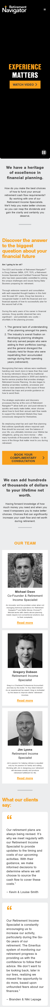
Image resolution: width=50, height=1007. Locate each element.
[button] (45, 9)
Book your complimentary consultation (27, 458)
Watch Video (25, 85)
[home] (13, 10)
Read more (25, 623)
